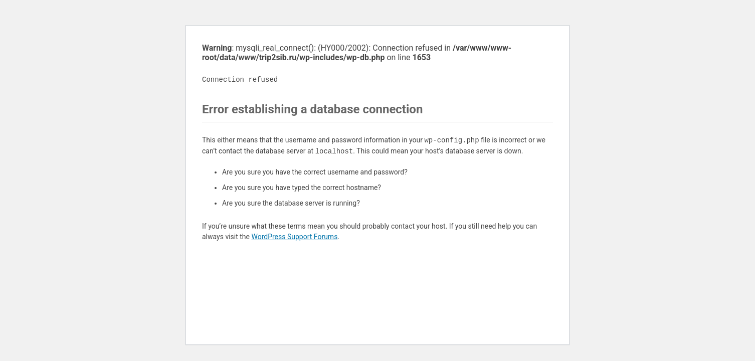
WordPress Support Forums (294, 237)
